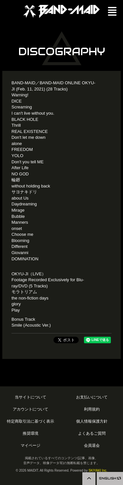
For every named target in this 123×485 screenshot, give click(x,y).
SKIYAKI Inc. (98, 470)
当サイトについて (30, 397)
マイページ (30, 445)
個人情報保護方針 (92, 421)
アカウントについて (30, 409)
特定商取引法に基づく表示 (30, 421)
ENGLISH (110, 478)
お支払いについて (92, 397)
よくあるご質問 (92, 433)
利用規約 (92, 409)
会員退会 (92, 445)
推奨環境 (30, 433)
